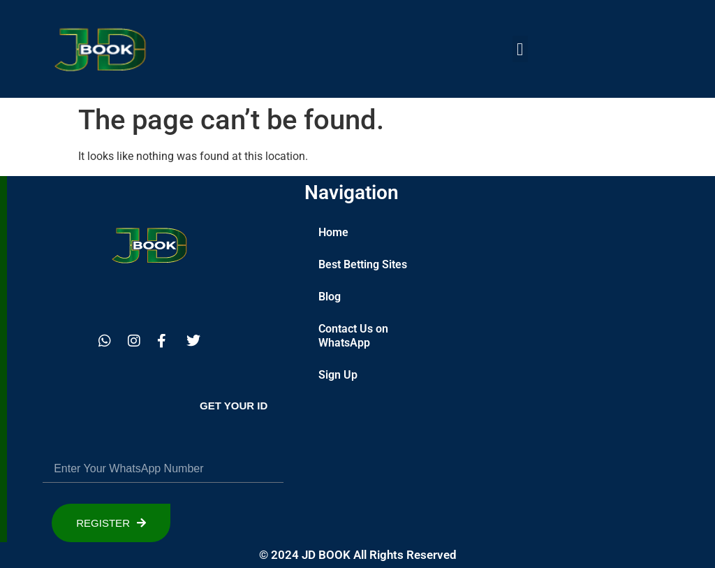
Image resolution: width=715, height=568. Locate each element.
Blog (329, 296)
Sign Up (338, 374)
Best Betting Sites (362, 264)
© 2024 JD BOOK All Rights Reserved (358, 555)
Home (333, 232)
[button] (520, 49)
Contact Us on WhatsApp (353, 335)
